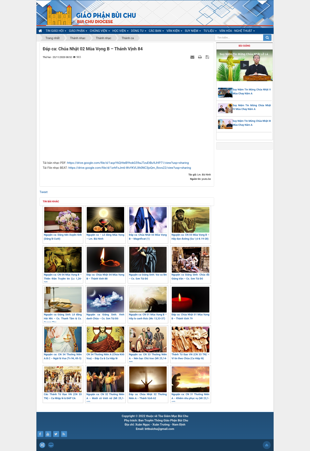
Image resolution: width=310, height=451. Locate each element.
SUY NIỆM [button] (193, 31)
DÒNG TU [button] (138, 31)
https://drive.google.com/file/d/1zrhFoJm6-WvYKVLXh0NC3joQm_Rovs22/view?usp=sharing (129, 168)
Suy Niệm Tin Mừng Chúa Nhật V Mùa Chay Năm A (252, 91)
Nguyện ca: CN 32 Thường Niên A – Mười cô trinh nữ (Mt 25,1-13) (105, 384)
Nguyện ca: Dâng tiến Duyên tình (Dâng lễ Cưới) (63, 223)
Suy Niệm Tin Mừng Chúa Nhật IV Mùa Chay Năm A (252, 107)
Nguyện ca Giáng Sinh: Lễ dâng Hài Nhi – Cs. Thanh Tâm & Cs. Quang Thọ (63, 305)
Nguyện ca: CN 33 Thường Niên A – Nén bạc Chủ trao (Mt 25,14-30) (148, 345)
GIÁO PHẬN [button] (78, 31)
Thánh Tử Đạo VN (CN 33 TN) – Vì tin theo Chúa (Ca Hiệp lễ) (190, 343)
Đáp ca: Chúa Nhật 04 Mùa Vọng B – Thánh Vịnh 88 (105, 263)
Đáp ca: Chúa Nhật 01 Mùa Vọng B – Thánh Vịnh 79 (190, 303)
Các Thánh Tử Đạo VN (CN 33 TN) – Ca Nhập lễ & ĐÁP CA (63, 383)
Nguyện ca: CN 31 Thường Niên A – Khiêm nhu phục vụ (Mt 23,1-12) (190, 384)
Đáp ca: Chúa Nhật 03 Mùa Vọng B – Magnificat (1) (148, 223)
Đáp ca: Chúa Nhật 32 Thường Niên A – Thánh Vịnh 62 (148, 383)
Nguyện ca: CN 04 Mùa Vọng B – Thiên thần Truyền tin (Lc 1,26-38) (63, 265)
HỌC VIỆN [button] (120, 31)
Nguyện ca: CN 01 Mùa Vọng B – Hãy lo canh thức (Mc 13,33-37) (148, 303)
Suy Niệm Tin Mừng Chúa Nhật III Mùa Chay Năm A (252, 122)
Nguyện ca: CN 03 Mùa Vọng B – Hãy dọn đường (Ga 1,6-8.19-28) (190, 223)
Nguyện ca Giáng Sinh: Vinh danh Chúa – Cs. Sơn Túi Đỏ (105, 303)
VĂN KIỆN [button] (174, 31)
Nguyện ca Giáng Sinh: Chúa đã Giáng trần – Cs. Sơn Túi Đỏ (190, 263)
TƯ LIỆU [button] (210, 31)
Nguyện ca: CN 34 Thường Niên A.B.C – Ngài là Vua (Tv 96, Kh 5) (63, 343)
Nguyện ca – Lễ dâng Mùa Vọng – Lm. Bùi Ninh (105, 223)
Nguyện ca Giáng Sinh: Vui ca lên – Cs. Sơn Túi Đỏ (148, 263)
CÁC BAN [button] (156, 31)
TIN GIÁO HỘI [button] (56, 31)
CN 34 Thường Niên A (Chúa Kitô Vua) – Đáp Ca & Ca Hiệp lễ (105, 343)
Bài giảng (244, 45)
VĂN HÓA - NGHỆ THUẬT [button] (237, 31)
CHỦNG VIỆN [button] (100, 31)
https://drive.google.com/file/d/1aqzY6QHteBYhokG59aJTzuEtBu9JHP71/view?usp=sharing (128, 163)
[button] (244, 65)
